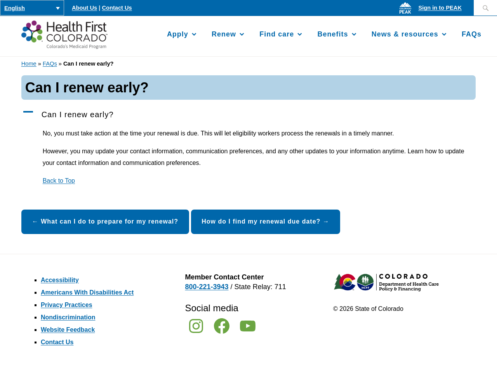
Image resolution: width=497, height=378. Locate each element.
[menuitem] (32, 8)
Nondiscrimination (68, 317)
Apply (177, 34)
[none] (32, 8)
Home (28, 64)
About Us (84, 8)
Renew (224, 34)
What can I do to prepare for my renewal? (109, 221)
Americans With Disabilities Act (87, 292)
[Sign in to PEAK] (407, 13)
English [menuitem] (14, 8)
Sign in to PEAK (440, 8)
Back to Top (59, 180)
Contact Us (117, 8)
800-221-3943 (207, 287)
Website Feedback (68, 329)
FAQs (471, 34)
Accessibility (60, 280)
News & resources (405, 34)
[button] (248, 115)
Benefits (333, 34)
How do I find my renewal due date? (261, 221)
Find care (276, 34)
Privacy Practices (66, 305)
